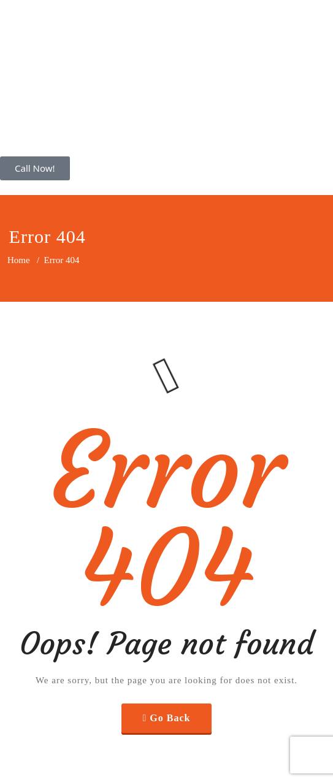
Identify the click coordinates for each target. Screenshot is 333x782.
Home (18, 260)
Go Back (170, 718)
